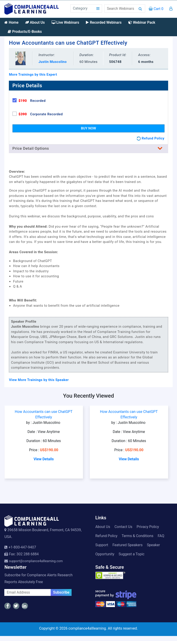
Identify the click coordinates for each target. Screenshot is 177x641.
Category (80, 8)
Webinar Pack (141, 22)
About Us (35, 22)
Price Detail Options (88, 148)
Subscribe (61, 592)
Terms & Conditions (138, 536)
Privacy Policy (148, 527)
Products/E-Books (25, 31)
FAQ (161, 536)
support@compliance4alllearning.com (36, 561)
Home (11, 22)
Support (101, 545)
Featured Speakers (127, 545)
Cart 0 (156, 9)
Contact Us (123, 527)
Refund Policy (106, 536)
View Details (44, 459)
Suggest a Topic (132, 554)
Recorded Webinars (103, 22)
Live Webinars (65, 22)
